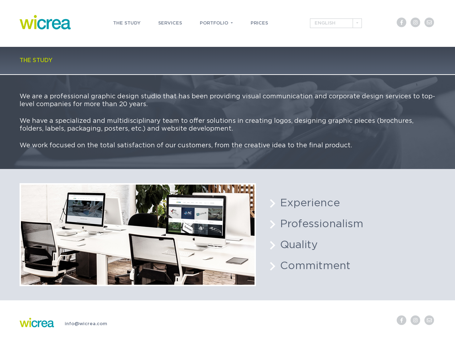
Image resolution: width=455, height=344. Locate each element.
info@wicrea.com (86, 324)
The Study (126, 23)
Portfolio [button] (215, 23)
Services (170, 23)
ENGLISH (325, 23)
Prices (259, 23)
